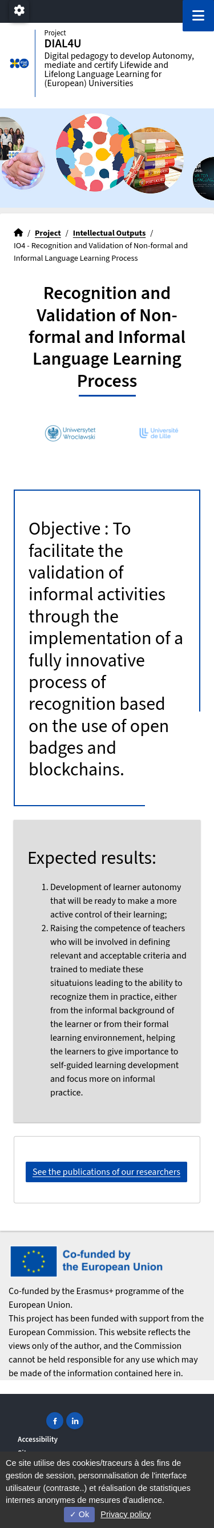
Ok (79, 1514)
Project (48, 233)
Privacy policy (125, 1514)
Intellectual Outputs (109, 233)
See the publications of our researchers (106, 1172)
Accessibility (38, 1439)
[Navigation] (198, 15)
